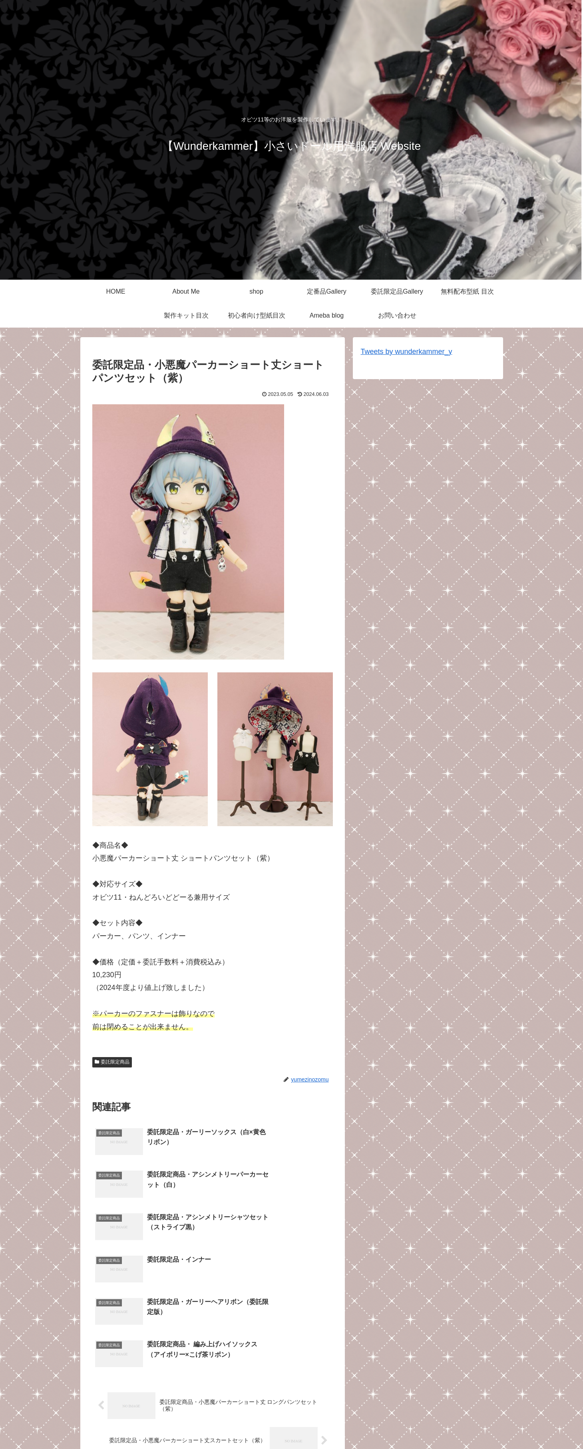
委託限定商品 (112, 1062)
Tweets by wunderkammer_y (406, 352)
